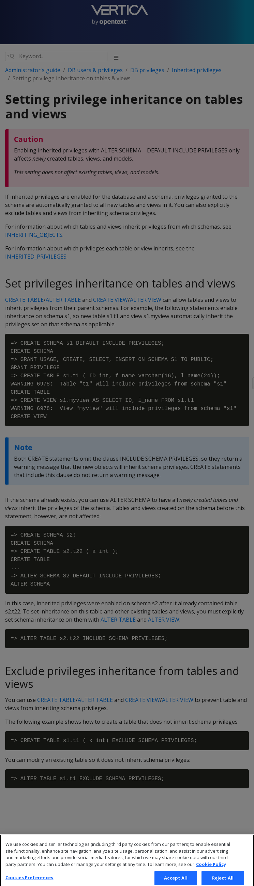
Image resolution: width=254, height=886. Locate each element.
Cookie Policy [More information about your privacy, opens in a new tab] (211, 869)
